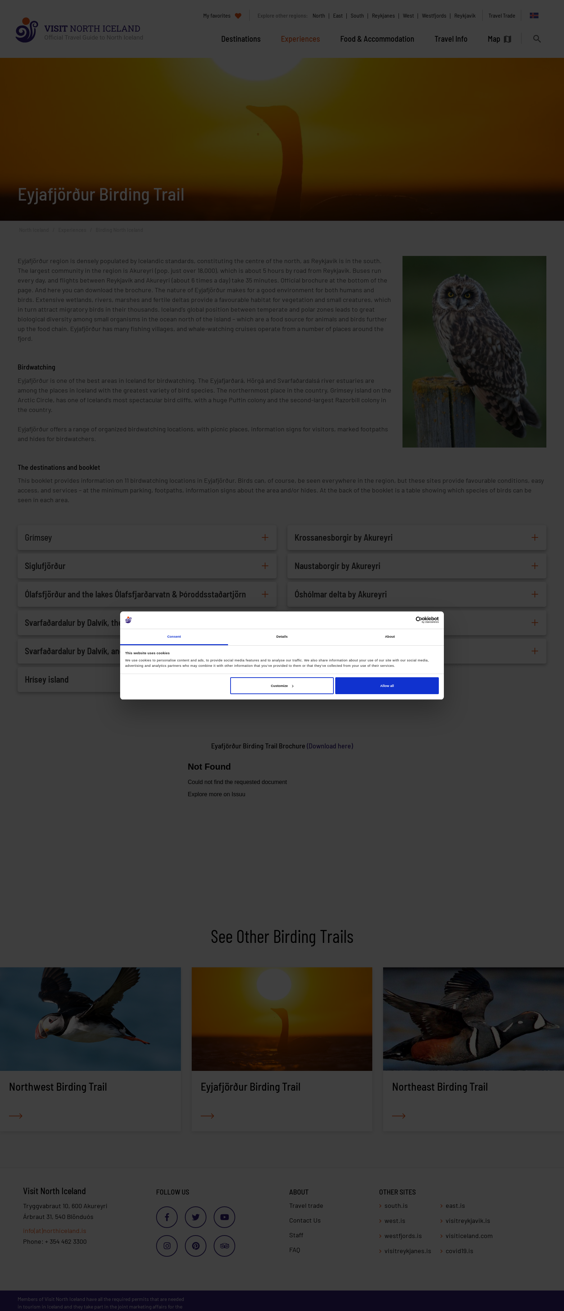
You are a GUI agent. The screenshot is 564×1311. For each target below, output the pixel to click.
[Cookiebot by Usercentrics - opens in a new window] (407, 619)
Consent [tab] (174, 636)
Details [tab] (281, 636)
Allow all (387, 686)
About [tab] (390, 636)
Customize (282, 686)
